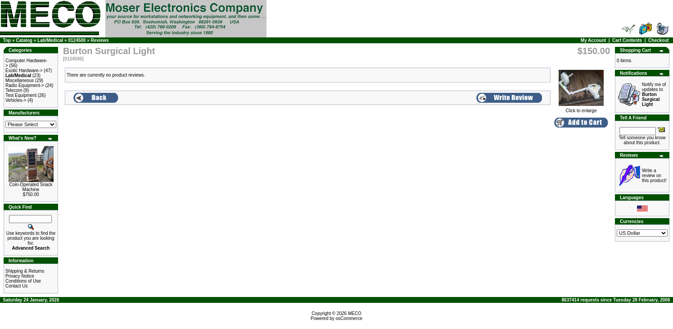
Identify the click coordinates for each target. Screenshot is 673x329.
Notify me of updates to (654, 94)
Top (7, 40)
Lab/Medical (50, 40)
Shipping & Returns (24, 271)
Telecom (13, 90)
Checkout (658, 40)
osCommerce (349, 318)
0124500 (77, 40)
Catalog (24, 40)
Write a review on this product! (654, 175)
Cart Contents (627, 40)
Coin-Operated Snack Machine (30, 187)
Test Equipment (20, 95)
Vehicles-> (15, 100)
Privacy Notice (19, 276)
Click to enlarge (581, 108)
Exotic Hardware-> (24, 70)
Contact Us (16, 285)
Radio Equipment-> (24, 85)
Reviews (100, 40)
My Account (593, 40)
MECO (354, 313)
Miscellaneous (19, 80)
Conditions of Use (23, 281)
